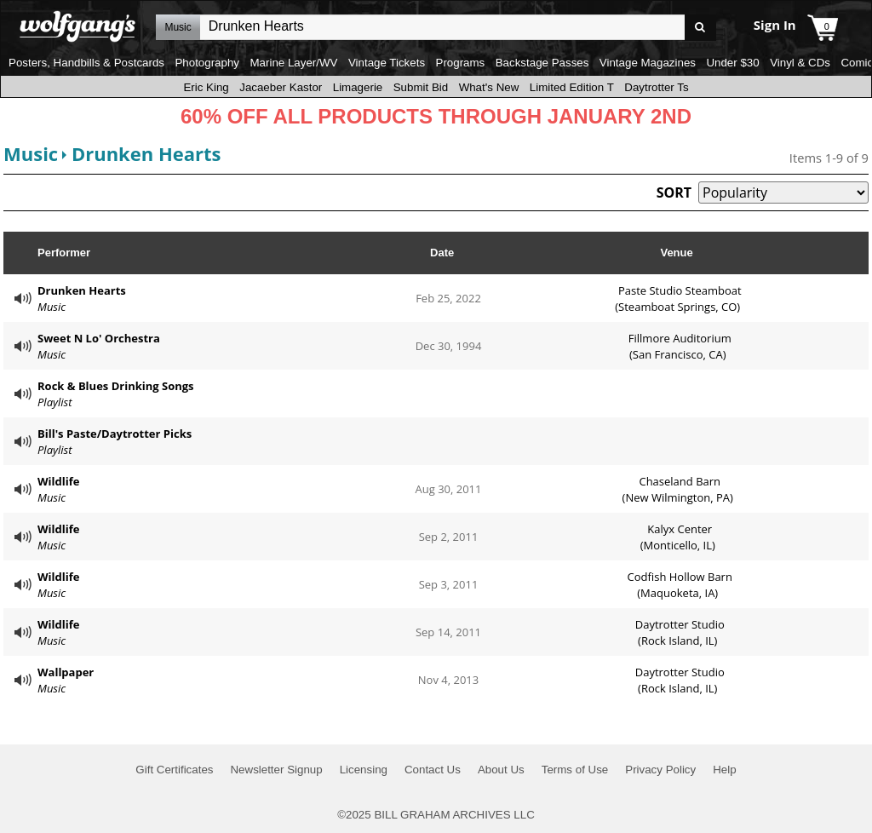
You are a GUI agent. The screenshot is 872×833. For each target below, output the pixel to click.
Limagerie (358, 87)
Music (30, 153)
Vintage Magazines (648, 62)
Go (700, 27)
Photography (207, 62)
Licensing (363, 769)
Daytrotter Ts (656, 87)
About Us (501, 769)
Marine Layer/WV (293, 62)
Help (724, 769)
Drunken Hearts (146, 153)
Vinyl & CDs (800, 62)
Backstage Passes (542, 62)
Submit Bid (420, 87)
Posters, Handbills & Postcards (86, 62)
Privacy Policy (660, 769)
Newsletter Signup (276, 769)
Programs (460, 62)
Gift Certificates (174, 769)
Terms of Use (575, 769)
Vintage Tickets (386, 62)
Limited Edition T (572, 87)
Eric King (205, 87)
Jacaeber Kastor (280, 87)
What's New (489, 87)
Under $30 (732, 62)
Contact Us (432, 769)
